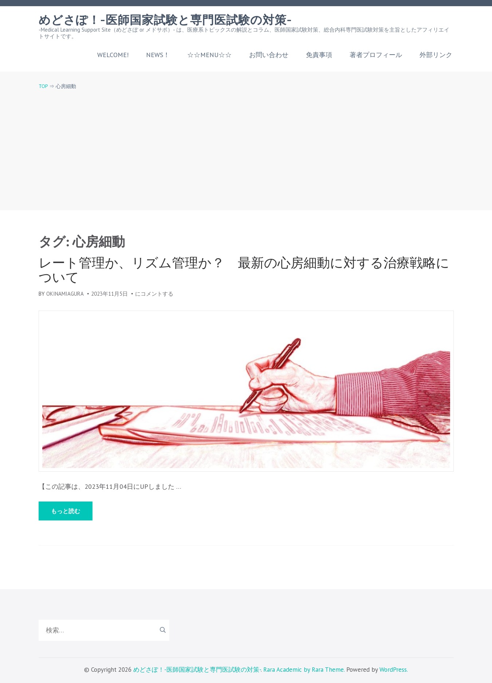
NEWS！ (158, 55)
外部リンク (436, 55)
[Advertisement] (246, 144)
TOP (43, 86)
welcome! (113, 55)
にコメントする (154, 293)
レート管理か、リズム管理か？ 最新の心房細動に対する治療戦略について (244, 269)
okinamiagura (65, 293)
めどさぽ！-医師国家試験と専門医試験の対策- (165, 20)
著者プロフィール (376, 55)
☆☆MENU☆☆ (209, 55)
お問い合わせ (268, 55)
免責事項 (319, 55)
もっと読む (65, 511)
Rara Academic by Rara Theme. (304, 670)
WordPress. (393, 670)
